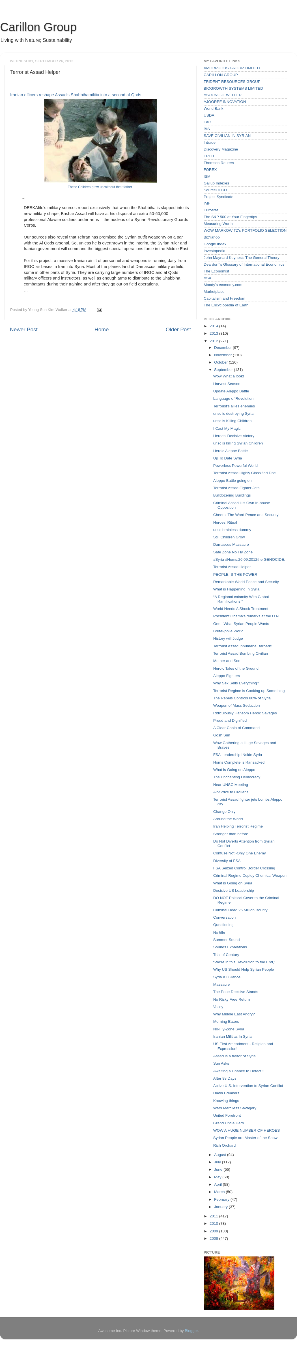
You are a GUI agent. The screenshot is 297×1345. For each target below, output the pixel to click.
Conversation (224, 917)
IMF (207, 203)
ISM (207, 176)
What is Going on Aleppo (234, 770)
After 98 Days (224, 1078)
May (218, 1177)
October (221, 362)
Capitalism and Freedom (224, 298)
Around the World (228, 819)
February (222, 1199)
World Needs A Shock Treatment (240, 609)
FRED (209, 156)
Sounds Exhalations (230, 947)
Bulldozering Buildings (232, 495)
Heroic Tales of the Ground (236, 668)
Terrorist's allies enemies (234, 406)
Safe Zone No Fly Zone (233, 552)
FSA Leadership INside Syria (237, 755)
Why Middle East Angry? (234, 1014)
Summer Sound (226, 940)
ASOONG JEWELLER (223, 95)
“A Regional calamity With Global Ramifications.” (241, 599)
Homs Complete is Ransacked (239, 762)
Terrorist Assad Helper (232, 567)
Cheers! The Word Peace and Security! (246, 515)
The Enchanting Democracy (237, 777)
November (223, 355)
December (223, 347)
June (218, 1169)
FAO (207, 122)
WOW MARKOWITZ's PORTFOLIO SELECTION (245, 230)
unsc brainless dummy (232, 530)
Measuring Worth (218, 224)
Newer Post (24, 329)
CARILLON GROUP (221, 75)
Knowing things (226, 1101)
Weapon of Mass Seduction (236, 705)
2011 (214, 1216)
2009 (214, 1231)
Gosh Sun (221, 735)
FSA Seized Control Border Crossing (244, 868)
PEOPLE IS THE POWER (235, 574)
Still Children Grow (229, 537)
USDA (209, 115)
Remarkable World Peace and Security (246, 582)
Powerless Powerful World (235, 465)
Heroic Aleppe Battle (230, 451)
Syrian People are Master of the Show (245, 1138)
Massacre (221, 984)
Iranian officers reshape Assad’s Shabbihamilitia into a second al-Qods (75, 95)
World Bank (213, 108)
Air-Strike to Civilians (231, 792)
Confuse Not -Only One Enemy (239, 853)
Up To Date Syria (227, 458)
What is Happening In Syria (236, 589)
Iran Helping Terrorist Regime (238, 826)
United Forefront (227, 1115)
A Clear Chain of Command (236, 728)
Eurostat (211, 210)
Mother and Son (226, 661)
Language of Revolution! (234, 398)
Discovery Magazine (221, 149)
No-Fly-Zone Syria (228, 1029)
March (220, 1192)
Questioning (223, 925)
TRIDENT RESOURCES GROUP (232, 82)
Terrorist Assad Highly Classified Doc (244, 473)
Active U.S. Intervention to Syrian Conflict (248, 1086)
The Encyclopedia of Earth (226, 305)
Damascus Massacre (231, 544)
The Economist (216, 271)
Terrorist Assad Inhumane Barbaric (242, 646)
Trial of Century (226, 955)
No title (219, 932)
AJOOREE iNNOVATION (225, 102)
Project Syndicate (218, 197)
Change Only (224, 811)
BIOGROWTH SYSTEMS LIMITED (233, 88)
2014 (214, 326)
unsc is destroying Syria (233, 413)
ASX (207, 278)
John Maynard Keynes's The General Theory (241, 257)
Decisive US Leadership (233, 890)
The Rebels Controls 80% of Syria (242, 698)
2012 (214, 341)
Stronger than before (230, 834)
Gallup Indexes (216, 183)
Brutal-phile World (228, 631)
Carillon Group (38, 27)
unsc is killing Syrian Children (238, 443)
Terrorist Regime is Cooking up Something (249, 691)
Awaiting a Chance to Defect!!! (238, 1071)
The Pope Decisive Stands (235, 992)
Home (101, 329)
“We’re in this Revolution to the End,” (244, 962)
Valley (218, 1007)
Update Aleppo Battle (231, 391)
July (218, 1162)
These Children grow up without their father (100, 187)
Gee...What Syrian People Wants (241, 624)
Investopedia (214, 251)
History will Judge (228, 638)
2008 (214, 1238)
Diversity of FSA (227, 861)
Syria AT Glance (226, 977)
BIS (207, 129)
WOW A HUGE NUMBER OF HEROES (246, 1130)
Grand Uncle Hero (228, 1123)
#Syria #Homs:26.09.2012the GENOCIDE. (249, 559)
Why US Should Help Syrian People (243, 969)
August (220, 1155)
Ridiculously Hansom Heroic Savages (245, 713)
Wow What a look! (228, 376)
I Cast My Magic (227, 428)
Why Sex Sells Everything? (236, 683)
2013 (214, 333)
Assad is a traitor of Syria (234, 1056)
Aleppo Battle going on (232, 480)
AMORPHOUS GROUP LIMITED (232, 68)
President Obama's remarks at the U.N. (246, 616)
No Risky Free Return (231, 999)
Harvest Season (226, 384)
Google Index (215, 244)
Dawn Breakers (226, 1093)
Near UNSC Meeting (230, 785)
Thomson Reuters (219, 163)
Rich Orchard (224, 1145)
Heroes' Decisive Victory (234, 436)
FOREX (210, 169)
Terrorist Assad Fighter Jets (236, 488)
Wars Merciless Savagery (235, 1108)
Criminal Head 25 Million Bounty (240, 910)
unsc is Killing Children (232, 421)
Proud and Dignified (230, 720)
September (224, 370)
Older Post (178, 329)
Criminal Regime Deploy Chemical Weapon (250, 875)
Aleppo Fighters (226, 676)
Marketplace (214, 291)
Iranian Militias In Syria (232, 1036)
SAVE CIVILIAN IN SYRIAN (227, 136)
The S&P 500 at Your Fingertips (230, 217)
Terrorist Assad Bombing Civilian (240, 653)
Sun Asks (221, 1063)
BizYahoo (212, 237)
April (218, 1184)
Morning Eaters (226, 1021)
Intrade (210, 142)
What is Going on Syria (232, 883)
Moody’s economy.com (223, 285)
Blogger (191, 1331)
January (221, 1207)
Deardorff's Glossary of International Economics (244, 264)
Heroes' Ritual (225, 522)
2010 (214, 1223)
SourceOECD (215, 190)
